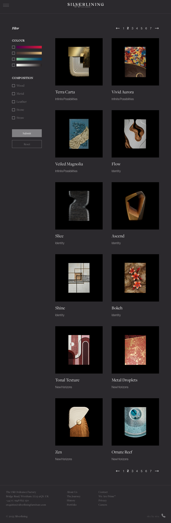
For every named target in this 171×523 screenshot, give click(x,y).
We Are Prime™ (107, 496)
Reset (27, 144)
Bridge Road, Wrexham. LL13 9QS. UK (27, 496)
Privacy (103, 500)
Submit (27, 133)
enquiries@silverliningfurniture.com (26, 504)
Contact (103, 492)
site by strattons (156, 516)
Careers (103, 504)
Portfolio (71, 504)
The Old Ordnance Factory (21, 492)
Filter (15, 28)
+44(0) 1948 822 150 (17, 500)
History (71, 500)
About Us (72, 492)
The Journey (74, 496)
